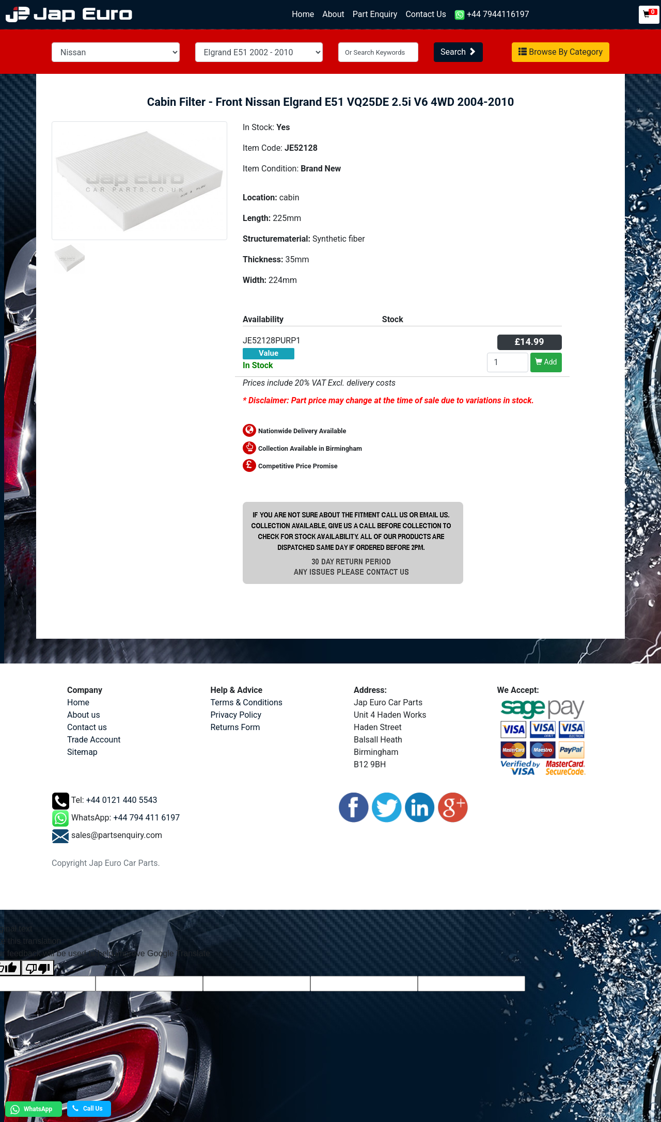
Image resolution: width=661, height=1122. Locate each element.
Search (458, 52)
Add (546, 362)
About (333, 14)
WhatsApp (30, 1109)
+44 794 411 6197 (146, 818)
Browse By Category (560, 52)
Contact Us (425, 14)
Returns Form (235, 727)
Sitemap (82, 752)
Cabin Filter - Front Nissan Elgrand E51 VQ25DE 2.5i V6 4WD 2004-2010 (330, 102)
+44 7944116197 (491, 14)
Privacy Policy (236, 715)
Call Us (87, 1108)
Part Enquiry (375, 14)
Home (305, 13)
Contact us (87, 727)
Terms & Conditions (247, 702)
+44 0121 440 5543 (122, 800)
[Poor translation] (37, 968)
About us (83, 715)
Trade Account (93, 740)
